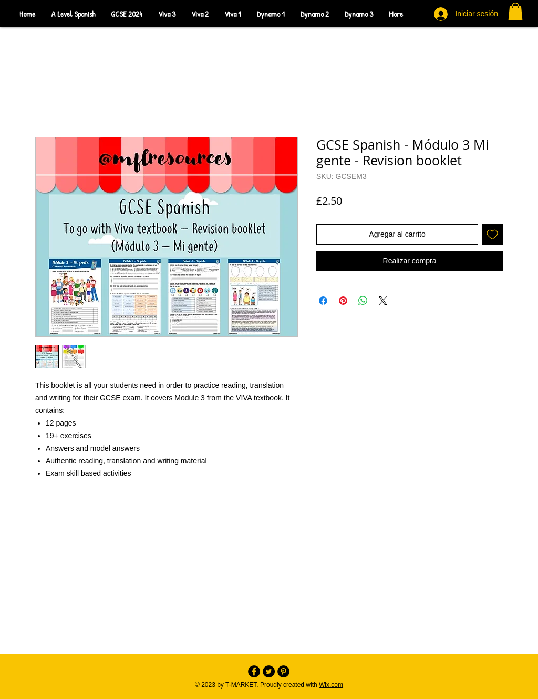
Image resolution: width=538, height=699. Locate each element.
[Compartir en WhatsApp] (363, 300)
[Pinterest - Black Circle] (283, 671)
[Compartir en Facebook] (323, 300)
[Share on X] (383, 300)
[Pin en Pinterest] (343, 300)
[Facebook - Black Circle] (254, 671)
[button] (515, 11)
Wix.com (331, 685)
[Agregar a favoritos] (492, 234)
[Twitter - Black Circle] (269, 671)
